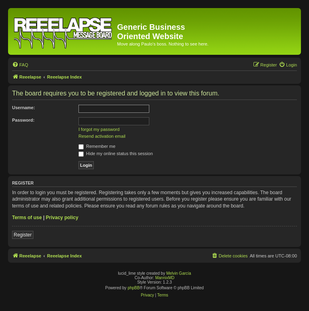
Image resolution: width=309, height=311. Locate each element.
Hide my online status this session (115, 153)
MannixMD (165, 278)
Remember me (96, 146)
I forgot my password (98, 129)
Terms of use (27, 217)
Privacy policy (62, 217)
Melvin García (178, 273)
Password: (23, 120)
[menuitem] (20, 65)
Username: (23, 107)
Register (23, 235)
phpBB (134, 288)
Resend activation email (102, 136)
